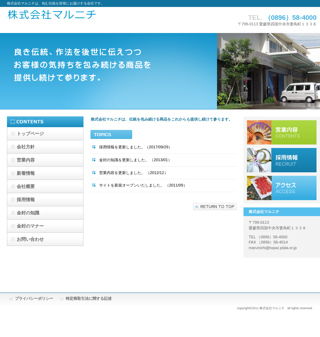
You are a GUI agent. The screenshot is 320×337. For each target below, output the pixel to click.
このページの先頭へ (215, 206)
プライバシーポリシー (34, 298)
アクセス (282, 188)
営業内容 (282, 132)
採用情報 (282, 160)
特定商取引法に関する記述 (89, 298)
